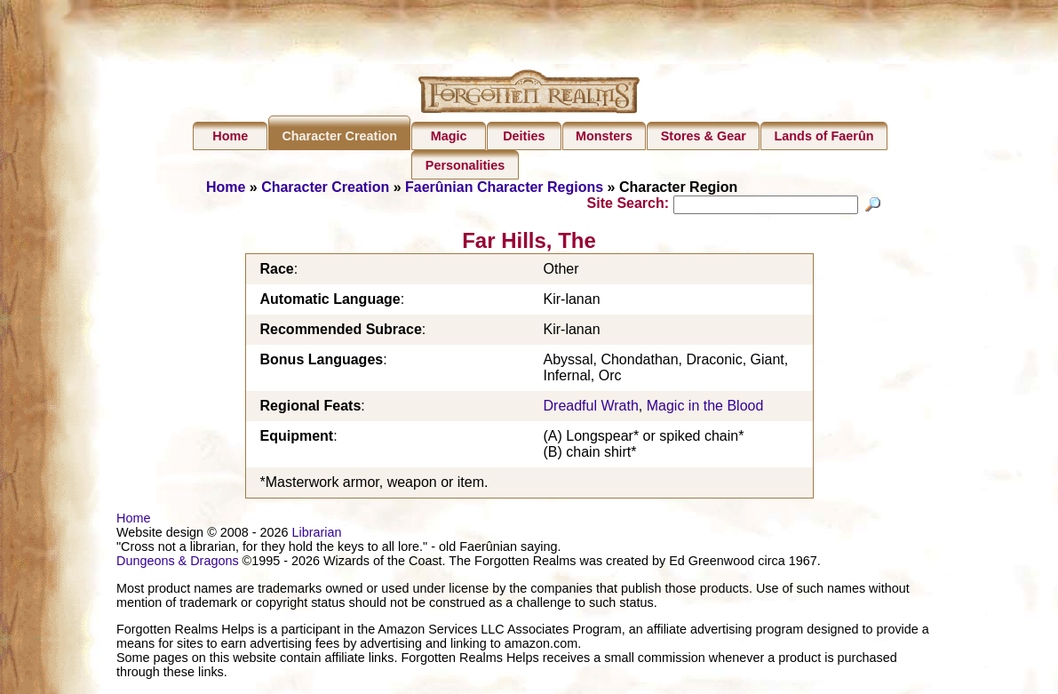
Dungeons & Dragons (177, 563)
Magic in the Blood (705, 408)
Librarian (317, 535)
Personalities (465, 165)
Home (230, 136)
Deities (524, 136)
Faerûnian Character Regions (504, 187)
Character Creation (339, 136)
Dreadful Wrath (591, 408)
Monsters (604, 136)
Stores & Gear (703, 136)
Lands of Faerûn (824, 136)
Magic (449, 136)
